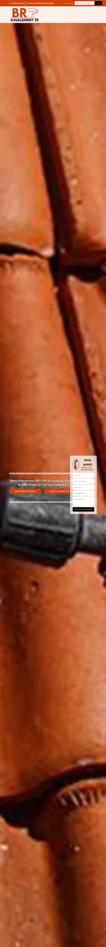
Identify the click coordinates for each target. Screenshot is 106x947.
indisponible (15, 3)
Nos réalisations (25, 491)
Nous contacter (59, 491)
